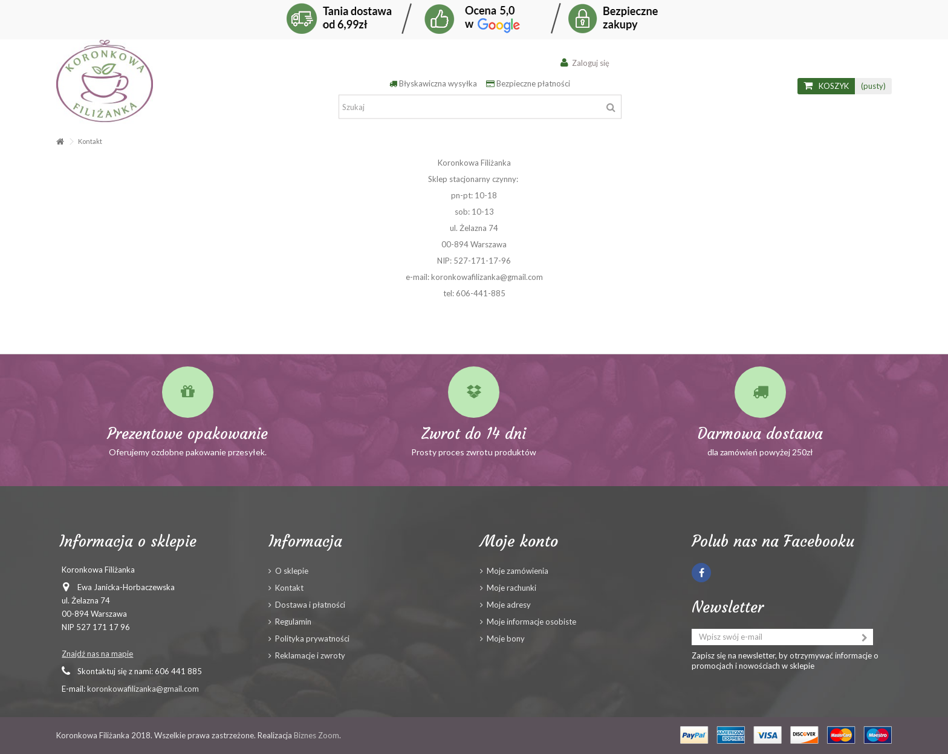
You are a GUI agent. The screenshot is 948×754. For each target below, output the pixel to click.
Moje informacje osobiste (531, 621)
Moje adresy (509, 604)
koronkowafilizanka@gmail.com (143, 689)
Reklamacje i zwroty (310, 655)
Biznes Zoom (316, 735)
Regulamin (293, 621)
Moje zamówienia (517, 571)
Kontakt (289, 588)
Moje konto (519, 541)
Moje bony (506, 638)
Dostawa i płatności (310, 604)
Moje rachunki (511, 588)
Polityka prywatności (312, 638)
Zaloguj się (588, 63)
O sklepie (291, 571)
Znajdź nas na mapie (97, 653)
